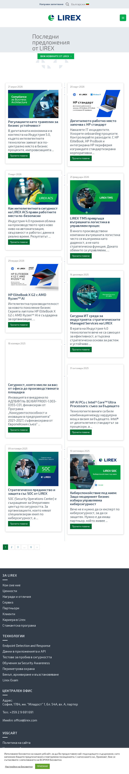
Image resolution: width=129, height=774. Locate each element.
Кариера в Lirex (14, 620)
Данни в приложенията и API (24, 651)
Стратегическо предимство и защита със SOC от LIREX (31, 491)
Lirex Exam (10, 680)
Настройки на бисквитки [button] (19, 766)
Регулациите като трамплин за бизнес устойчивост (33, 123)
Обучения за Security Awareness (26, 663)
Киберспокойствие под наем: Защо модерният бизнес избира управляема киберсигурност (93, 498)
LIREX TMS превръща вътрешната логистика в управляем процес (90, 222)
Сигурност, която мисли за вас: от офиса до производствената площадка (33, 388)
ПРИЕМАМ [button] (42, 766)
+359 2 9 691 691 (21, 712)
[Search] (67, 4)
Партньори (11, 608)
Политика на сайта (16, 743)
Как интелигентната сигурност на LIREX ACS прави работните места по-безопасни (33, 212)
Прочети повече (19, 155)
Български (80, 4)
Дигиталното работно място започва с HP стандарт (93, 122)
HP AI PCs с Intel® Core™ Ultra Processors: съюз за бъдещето (94, 404)
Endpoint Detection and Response (26, 645)
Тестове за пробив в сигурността (27, 657)
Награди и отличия (17, 596)
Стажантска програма (19, 625)
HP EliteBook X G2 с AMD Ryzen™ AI (27, 296)
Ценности (10, 591)
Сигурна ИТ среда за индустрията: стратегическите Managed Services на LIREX (95, 319)
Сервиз (8, 602)
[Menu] (123, 17)
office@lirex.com (25, 720)
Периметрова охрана (19, 669)
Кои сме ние (11, 585)
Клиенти (9, 614)
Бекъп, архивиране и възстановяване (31, 674)
